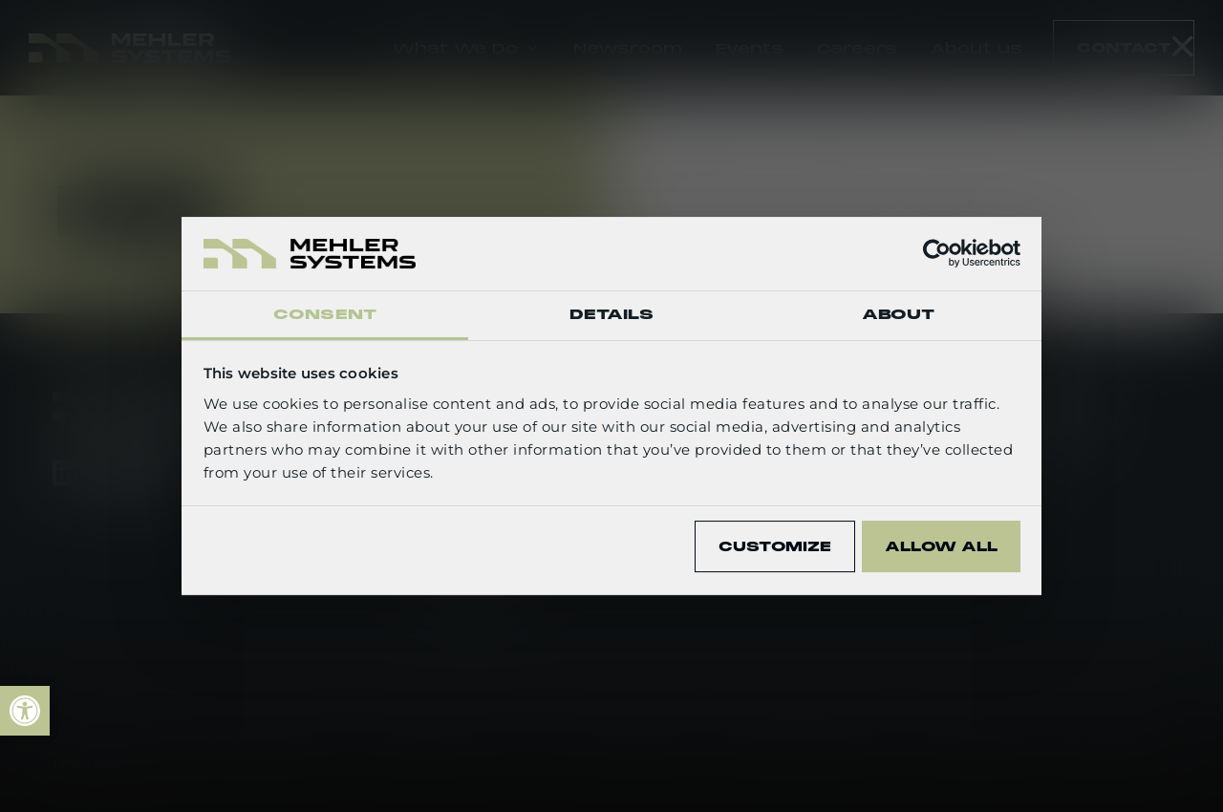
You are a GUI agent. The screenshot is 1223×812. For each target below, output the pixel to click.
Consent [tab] (324, 314)
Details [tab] (611, 314)
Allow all (941, 546)
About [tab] (898, 314)
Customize (775, 546)
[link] (25, 711)
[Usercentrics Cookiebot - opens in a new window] (936, 253)
